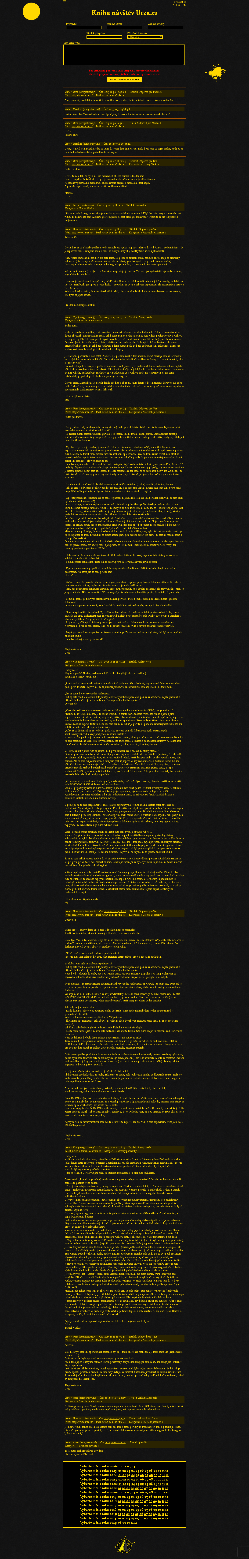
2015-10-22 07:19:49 (115, 408)
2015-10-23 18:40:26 (115, 229)
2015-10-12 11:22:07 (115, 1397)
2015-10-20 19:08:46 (115, 911)
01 (120, 1466)
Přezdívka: (71, 23)
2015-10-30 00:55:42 (120, 143)
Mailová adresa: (115, 23)
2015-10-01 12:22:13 (115, 1442)
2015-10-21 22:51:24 (114, 661)
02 (124, 1466)
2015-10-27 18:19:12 (112, 205)
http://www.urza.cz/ (82, 95)
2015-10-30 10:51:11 (114, 123)
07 (146, 1471)
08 (151, 1471)
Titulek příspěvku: (96, 33)
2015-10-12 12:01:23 (114, 1336)
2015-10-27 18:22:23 (115, 161)
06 (142, 1471)
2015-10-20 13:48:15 (114, 1147)
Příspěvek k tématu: (137, 33)
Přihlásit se (180, 1)
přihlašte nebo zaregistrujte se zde (140, 74)
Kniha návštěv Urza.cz (124, 13)
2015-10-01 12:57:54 (114, 1418)
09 (155, 1471)
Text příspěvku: (71, 42)
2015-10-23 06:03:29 (115, 317)
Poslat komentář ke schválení (124, 79)
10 (159, 1471)
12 (166, 1471)
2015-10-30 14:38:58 (119, 109)
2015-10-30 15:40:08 (115, 91)
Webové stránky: (156, 23)
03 (129, 1466)
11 (163, 1471)
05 (137, 1471)
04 (133, 1466)
